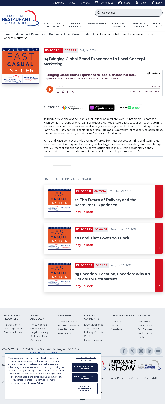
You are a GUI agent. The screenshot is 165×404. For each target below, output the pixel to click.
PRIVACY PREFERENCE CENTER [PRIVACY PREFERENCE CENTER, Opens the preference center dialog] (85, 388)
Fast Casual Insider (78, 34)
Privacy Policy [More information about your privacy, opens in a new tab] (35, 383)
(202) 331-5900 (31, 352)
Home (6, 34)
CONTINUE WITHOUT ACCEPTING (86, 359)
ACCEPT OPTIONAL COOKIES (84, 367)
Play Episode (84, 212)
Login (157, 2)
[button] (53, 25)
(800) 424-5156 (49, 352)
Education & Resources (30, 34)
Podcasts (55, 34)
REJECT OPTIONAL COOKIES (84, 377)
